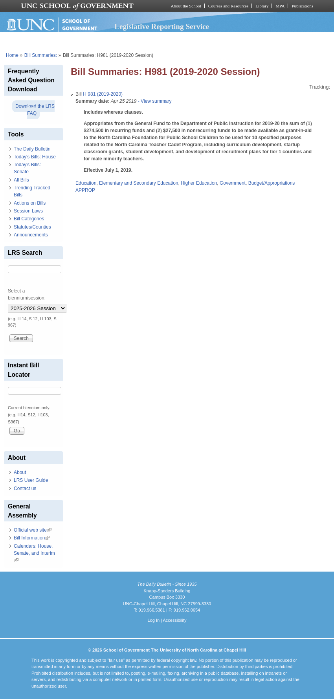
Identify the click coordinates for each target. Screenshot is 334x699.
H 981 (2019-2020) (103, 94)
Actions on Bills (30, 203)
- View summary (153, 101)
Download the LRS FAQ (35, 109)
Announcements (31, 235)
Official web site (32, 530)
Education (85, 183)
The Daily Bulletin (32, 149)
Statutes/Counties (32, 227)
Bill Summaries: (40, 55)
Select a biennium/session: (27, 294)
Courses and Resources (228, 6)
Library (261, 6)
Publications (302, 6)
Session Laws (28, 211)
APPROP (85, 190)
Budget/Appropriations (271, 183)
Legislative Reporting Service (161, 26)
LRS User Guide (31, 480)
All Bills (21, 180)
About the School (186, 6)
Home (12, 55)
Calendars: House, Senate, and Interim (34, 553)
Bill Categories (29, 219)
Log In (153, 620)
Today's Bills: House (35, 157)
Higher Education (199, 183)
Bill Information (32, 538)
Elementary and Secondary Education (138, 183)
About (20, 472)
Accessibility (174, 620)
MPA (279, 6)
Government (233, 183)
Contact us (25, 488)
